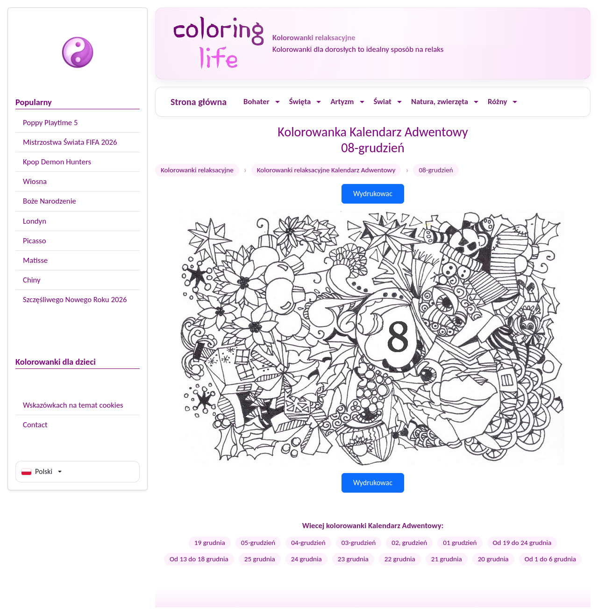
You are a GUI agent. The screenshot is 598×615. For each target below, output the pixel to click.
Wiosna (35, 181)
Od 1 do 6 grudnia (550, 559)
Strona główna (199, 101)
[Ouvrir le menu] (277, 102)
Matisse (35, 260)
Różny (497, 101)
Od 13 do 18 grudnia (199, 559)
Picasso (34, 241)
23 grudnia (353, 559)
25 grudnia (259, 559)
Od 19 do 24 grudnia (522, 542)
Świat (383, 101)
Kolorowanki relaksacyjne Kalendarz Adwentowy (326, 170)
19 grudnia (209, 542)
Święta (300, 101)
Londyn (34, 221)
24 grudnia (306, 559)
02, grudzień (409, 542)
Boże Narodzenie (49, 201)
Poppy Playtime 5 (50, 122)
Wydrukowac (372, 193)
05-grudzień (258, 542)
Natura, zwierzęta (439, 101)
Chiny (32, 280)
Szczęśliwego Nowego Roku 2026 (75, 299)
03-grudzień (359, 542)
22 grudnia (399, 559)
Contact (35, 425)
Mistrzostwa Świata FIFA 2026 (70, 142)
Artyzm (342, 101)
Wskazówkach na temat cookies (73, 405)
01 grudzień (460, 542)
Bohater (256, 101)
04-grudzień (308, 542)
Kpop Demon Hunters (57, 162)
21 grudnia (446, 559)
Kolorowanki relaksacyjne (197, 170)
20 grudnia (493, 559)
